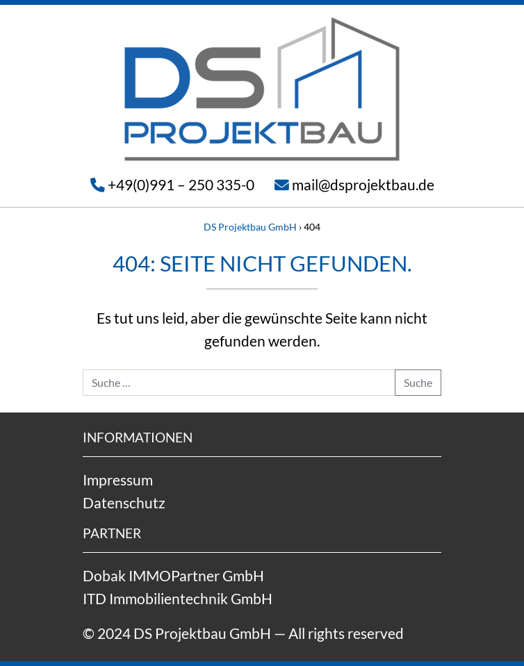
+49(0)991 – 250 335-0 (181, 184)
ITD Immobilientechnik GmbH (177, 598)
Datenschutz (124, 502)
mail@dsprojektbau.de (363, 184)
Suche (418, 382)
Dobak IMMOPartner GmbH (173, 575)
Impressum (118, 479)
